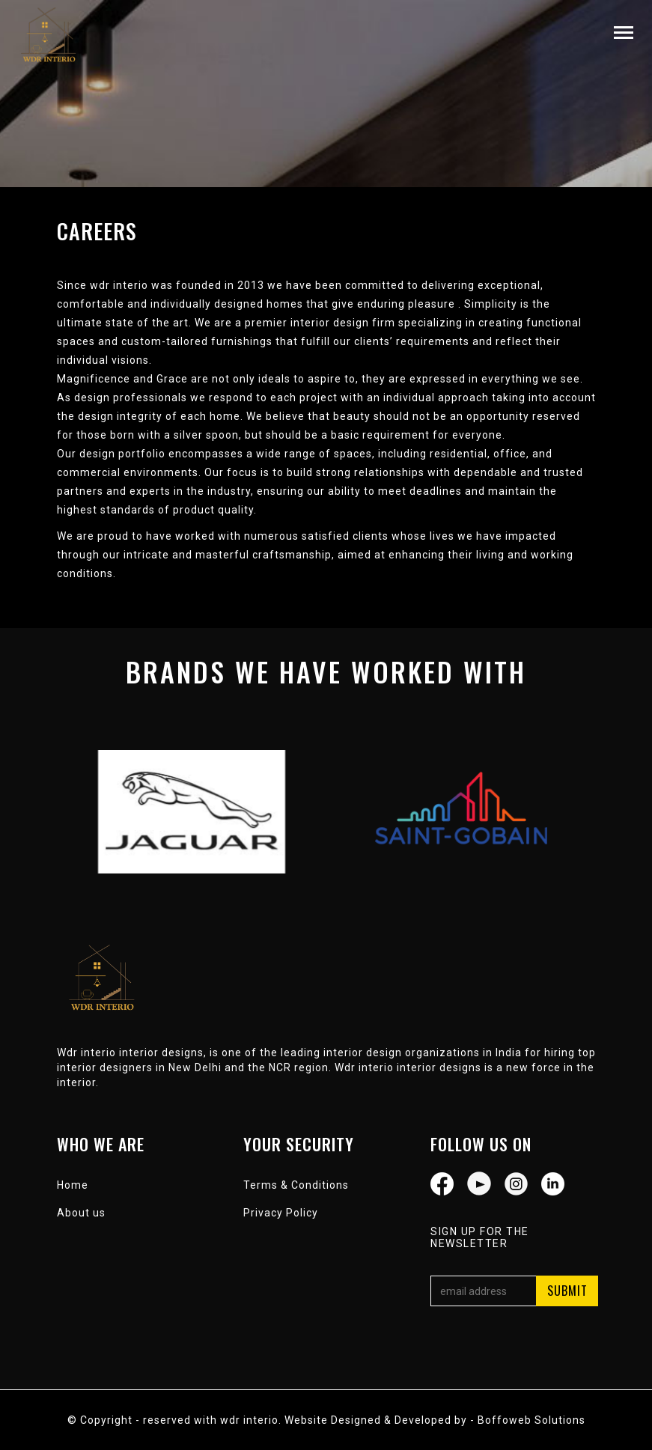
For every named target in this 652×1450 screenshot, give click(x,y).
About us (81, 1213)
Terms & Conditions (296, 1185)
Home (72, 1185)
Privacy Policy (280, 1213)
